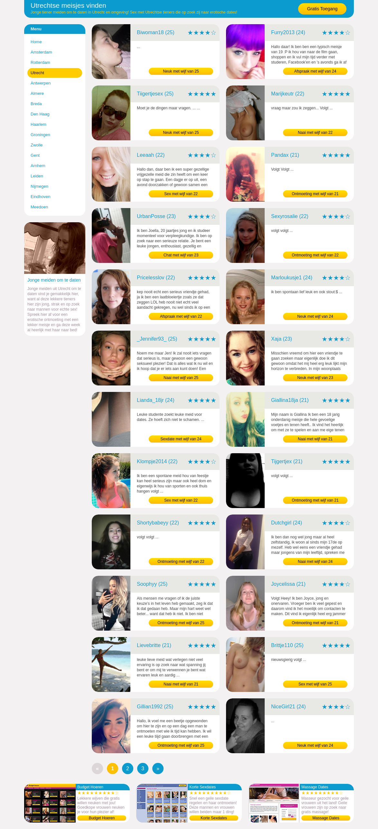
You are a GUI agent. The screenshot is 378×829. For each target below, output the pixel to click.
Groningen (40, 134)
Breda (36, 103)
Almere (37, 93)
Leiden (37, 176)
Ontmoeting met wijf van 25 (180, 623)
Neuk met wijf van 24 (315, 316)
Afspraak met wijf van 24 (315, 71)
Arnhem (38, 165)
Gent (35, 155)
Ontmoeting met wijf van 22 (315, 255)
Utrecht (37, 72)
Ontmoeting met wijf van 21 (315, 194)
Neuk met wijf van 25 (181, 71)
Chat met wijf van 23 (181, 255)
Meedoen (39, 207)
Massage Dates (325, 818)
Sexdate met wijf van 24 (180, 439)
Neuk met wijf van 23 (315, 377)
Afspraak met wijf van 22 (181, 316)
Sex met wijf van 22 (181, 194)
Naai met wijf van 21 (315, 439)
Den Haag (40, 114)
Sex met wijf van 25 (315, 684)
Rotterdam (40, 62)
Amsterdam (41, 52)
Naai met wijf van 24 (315, 561)
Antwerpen (41, 83)
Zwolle (37, 145)
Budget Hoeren (102, 818)
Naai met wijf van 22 (315, 132)
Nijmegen (39, 186)
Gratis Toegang (322, 8)
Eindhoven (40, 196)
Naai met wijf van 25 (181, 377)
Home (36, 41)
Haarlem (38, 124)
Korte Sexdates (214, 818)
